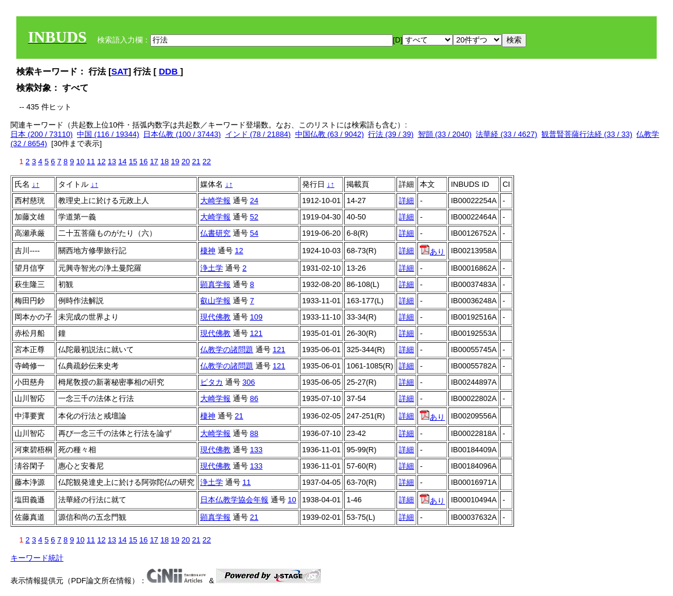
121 (256, 333)
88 (254, 433)
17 (154, 161)
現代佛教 (215, 317)
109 (256, 317)
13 (112, 161)
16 (143, 161)
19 (175, 161)
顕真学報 (215, 284)
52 (254, 216)
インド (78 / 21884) (258, 134)
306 (248, 382)
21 (196, 161)
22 (207, 161)
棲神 (207, 250)
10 (80, 161)
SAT (119, 71)
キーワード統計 (36, 558)
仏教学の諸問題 (226, 349)
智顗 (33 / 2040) (445, 134)
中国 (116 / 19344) (108, 134)
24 (254, 200)
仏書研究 (215, 233)
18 (164, 161)
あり (432, 251)
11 (91, 161)
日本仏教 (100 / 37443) (182, 134)
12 (101, 161)
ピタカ (211, 382)
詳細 (406, 200)
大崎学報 (215, 200)
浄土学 (211, 268)
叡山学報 (215, 300)
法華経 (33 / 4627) (506, 134)
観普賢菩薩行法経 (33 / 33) (586, 134)
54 (254, 233)
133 (256, 449)
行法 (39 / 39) (390, 134)
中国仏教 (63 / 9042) (329, 134)
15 (133, 161)
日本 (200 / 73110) (41, 134)
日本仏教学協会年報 (234, 499)
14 (122, 161)
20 (186, 161)
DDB (169, 71)
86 (254, 398)
